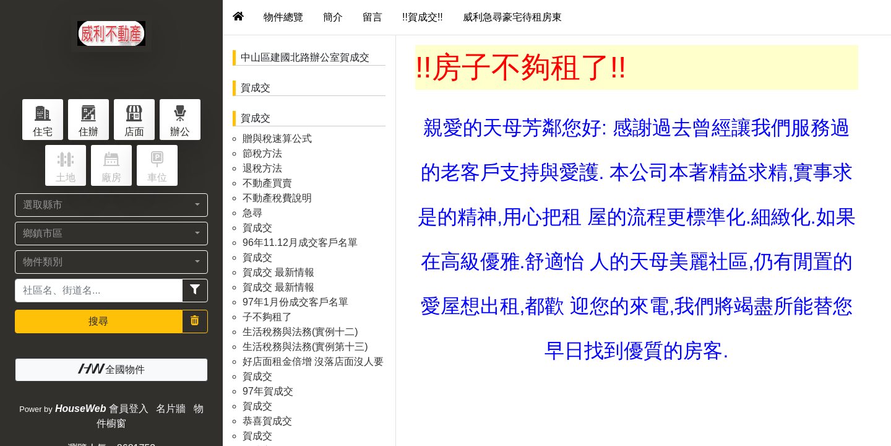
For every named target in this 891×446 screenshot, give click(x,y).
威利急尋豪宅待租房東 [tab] (512, 17)
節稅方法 (262, 153)
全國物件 (111, 369)
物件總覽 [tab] (283, 17)
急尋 (252, 213)
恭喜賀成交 (267, 421)
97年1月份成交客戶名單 (295, 302)
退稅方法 (262, 168)
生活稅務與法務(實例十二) (300, 331)
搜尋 (98, 321)
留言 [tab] (372, 17)
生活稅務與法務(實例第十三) (305, 346)
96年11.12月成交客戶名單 (300, 242)
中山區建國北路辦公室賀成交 (305, 57)
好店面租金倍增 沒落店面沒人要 (313, 361)
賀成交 (255, 87)
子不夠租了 (267, 317)
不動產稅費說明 (277, 198)
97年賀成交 (268, 391)
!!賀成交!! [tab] (422, 17)
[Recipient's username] (99, 290)
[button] (111, 205)
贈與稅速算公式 (277, 138)
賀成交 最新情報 (278, 272)
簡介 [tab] (333, 17)
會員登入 (128, 408)
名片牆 (171, 408)
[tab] (238, 17)
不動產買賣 (267, 183)
